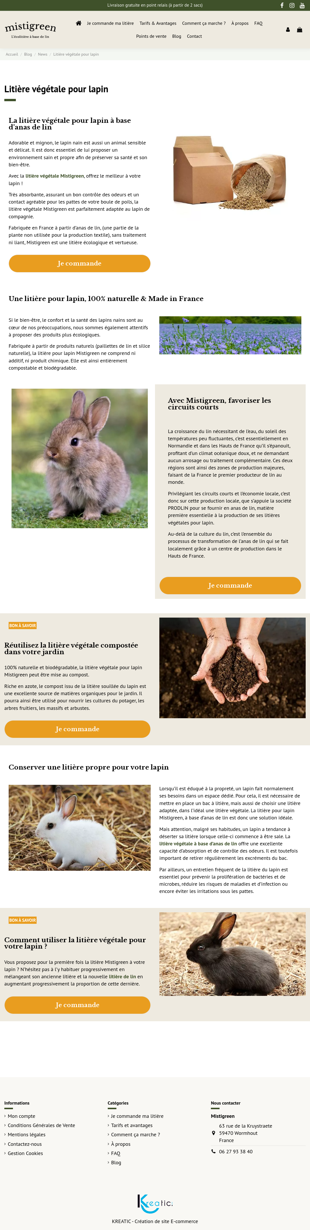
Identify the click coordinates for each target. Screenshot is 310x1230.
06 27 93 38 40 (236, 1151)
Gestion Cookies (25, 1153)
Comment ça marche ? (135, 1134)
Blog (116, 1162)
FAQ (115, 1153)
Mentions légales (27, 1134)
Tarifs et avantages (132, 1125)
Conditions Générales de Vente (41, 1125)
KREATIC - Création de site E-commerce (155, 1221)
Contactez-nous (25, 1144)
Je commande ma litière (137, 1116)
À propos (121, 1144)
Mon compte (21, 1116)
